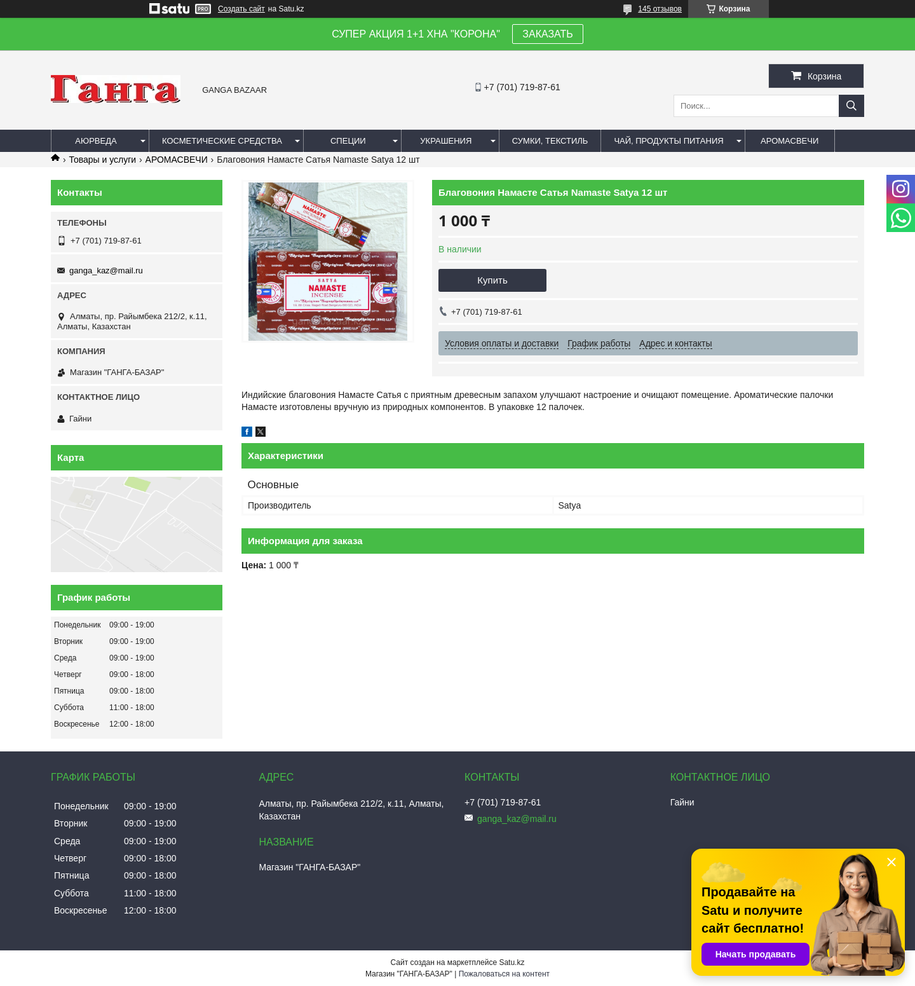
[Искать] (851, 106)
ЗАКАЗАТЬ (547, 34)
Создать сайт (241, 8)
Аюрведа (95, 141)
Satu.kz (511, 962)
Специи (348, 141)
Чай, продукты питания (668, 141)
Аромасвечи (789, 141)
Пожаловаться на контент (504, 973)
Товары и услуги (102, 159)
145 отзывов (660, 8)
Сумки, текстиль (550, 141)
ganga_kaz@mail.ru (106, 270)
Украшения (445, 141)
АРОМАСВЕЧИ (177, 159)
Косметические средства (222, 141)
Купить (492, 280)
